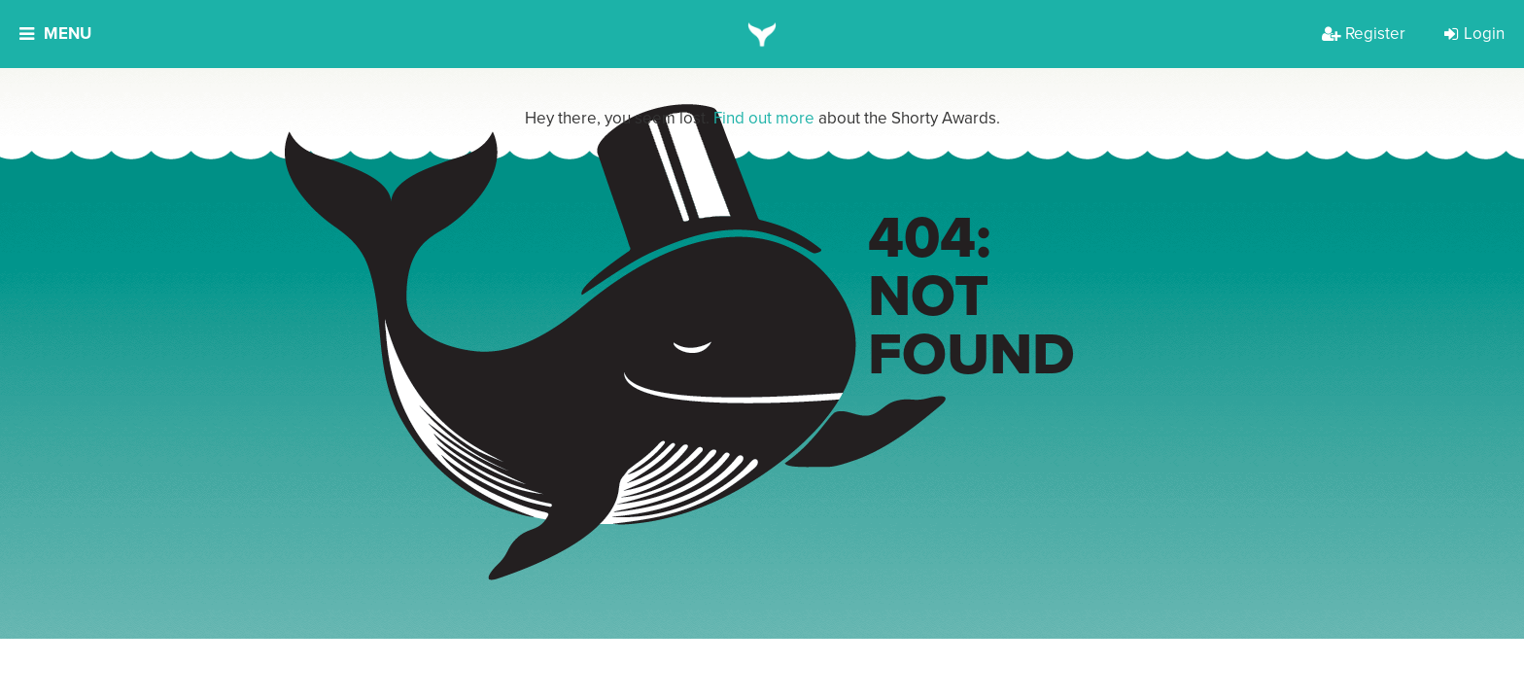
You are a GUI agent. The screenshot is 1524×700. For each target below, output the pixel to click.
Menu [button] (55, 33)
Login (1474, 33)
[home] (762, 34)
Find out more (763, 118)
